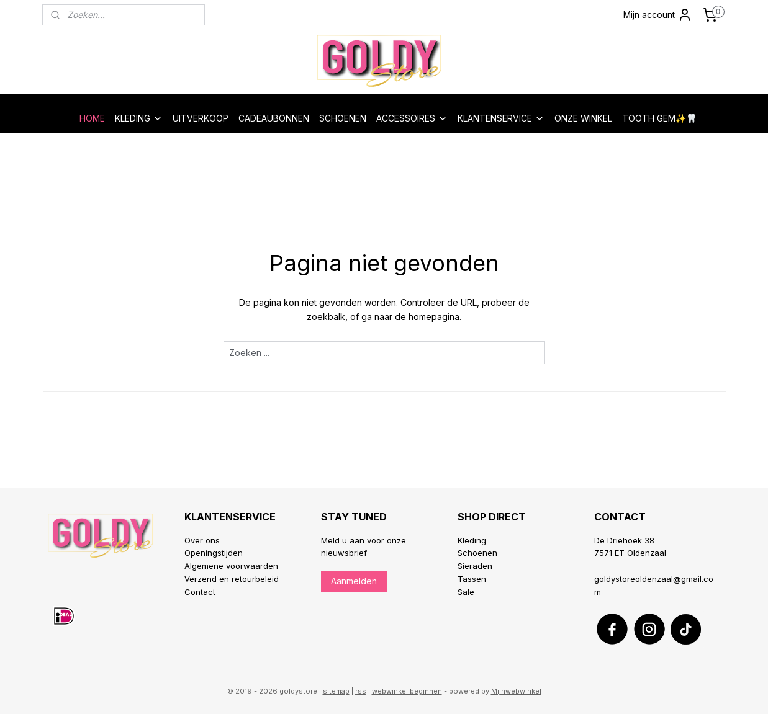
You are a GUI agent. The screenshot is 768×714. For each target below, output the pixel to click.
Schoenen (477, 553)
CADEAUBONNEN (273, 118)
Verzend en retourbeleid (231, 579)
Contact (199, 592)
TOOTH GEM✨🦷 (659, 118)
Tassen (472, 579)
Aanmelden (354, 581)
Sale (466, 592)
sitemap (336, 691)
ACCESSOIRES (412, 118)
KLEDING (139, 118)
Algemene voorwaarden (231, 566)
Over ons (202, 540)
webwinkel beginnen (407, 691)
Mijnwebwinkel (516, 691)
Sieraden (475, 566)
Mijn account (657, 14)
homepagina (434, 316)
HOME (92, 118)
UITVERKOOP (200, 118)
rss (360, 691)
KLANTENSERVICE (501, 118)
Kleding (472, 540)
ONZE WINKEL (583, 118)
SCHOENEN (342, 118)
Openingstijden (213, 553)
